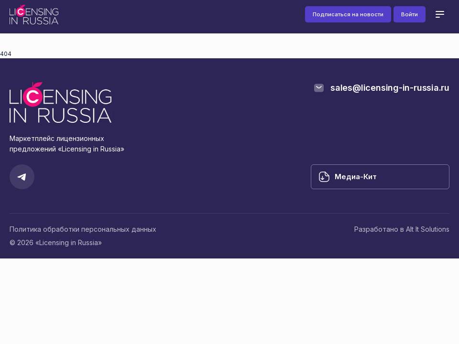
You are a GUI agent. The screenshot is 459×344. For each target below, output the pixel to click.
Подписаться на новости (348, 14)
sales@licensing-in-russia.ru (389, 88)
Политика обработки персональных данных (83, 229)
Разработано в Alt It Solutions (401, 229)
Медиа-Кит (356, 176)
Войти (409, 14)
